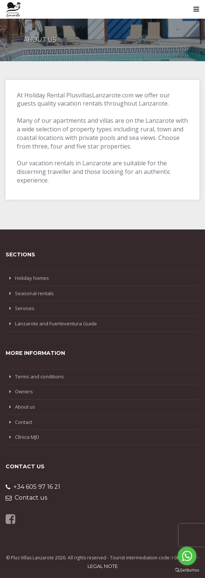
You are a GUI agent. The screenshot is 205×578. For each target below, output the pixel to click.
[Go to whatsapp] (187, 556)
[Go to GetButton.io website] (187, 570)
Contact (23, 422)
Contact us (26, 497)
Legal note (103, 566)
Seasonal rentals (34, 293)
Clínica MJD (27, 437)
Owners (24, 391)
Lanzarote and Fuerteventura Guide (56, 323)
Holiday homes (32, 278)
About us (25, 406)
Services (24, 308)
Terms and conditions (39, 376)
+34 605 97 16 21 (33, 486)
